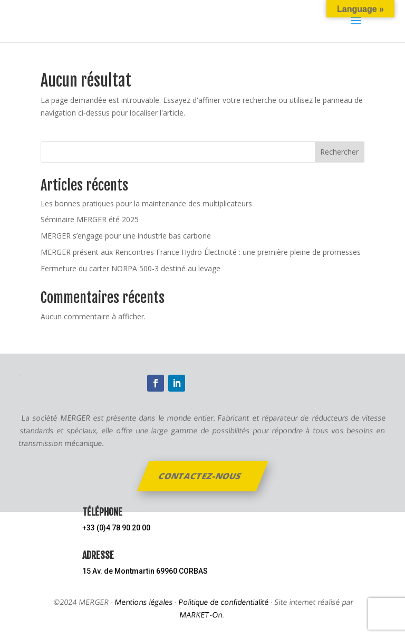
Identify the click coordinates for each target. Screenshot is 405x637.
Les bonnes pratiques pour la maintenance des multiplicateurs (146, 203)
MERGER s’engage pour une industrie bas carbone (126, 236)
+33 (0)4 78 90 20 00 (116, 528)
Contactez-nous (200, 476)
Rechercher (339, 152)
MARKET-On (201, 615)
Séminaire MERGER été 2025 (90, 219)
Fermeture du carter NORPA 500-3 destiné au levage (130, 268)
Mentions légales (143, 602)
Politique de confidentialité (223, 602)
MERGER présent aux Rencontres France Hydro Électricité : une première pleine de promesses (201, 252)
